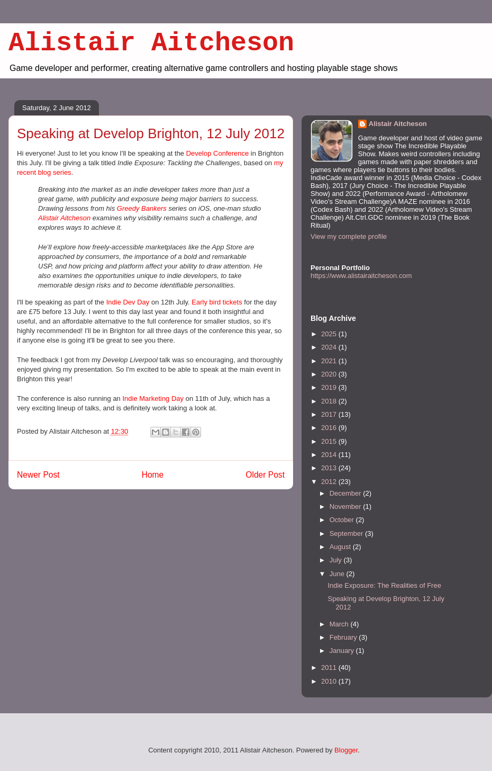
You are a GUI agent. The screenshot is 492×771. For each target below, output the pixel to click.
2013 (330, 468)
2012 (330, 482)
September (347, 533)
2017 (330, 414)
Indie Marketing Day (153, 398)
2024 (330, 347)
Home (153, 474)
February (344, 637)
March (340, 624)
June (338, 574)
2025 (330, 334)
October (343, 520)
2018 (330, 401)
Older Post (265, 474)
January (343, 651)
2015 (330, 441)
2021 (330, 361)
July (337, 560)
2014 (330, 455)
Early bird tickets (217, 302)
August (341, 547)
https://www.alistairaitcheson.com (361, 276)
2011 (330, 667)
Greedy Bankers (142, 208)
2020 (330, 374)
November (346, 506)
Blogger (346, 750)
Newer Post (38, 474)
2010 (330, 681)
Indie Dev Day (128, 302)
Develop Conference (217, 153)
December (346, 493)
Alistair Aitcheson (151, 43)
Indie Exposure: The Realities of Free (384, 585)
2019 (330, 387)
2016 (330, 428)
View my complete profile (349, 236)
